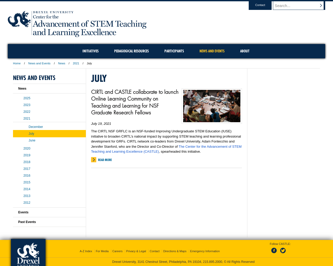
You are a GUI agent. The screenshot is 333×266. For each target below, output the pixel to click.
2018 (26, 162)
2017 (26, 169)
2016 (26, 175)
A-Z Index (86, 251)
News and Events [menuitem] (212, 51)
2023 (26, 105)
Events (23, 212)
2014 (26, 189)
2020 (26, 148)
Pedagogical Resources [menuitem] (131, 51)
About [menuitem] (244, 51)
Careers (117, 251)
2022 (26, 112)
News (61, 63)
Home (17, 63)
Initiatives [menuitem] (90, 51)
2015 (26, 182)
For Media (102, 251)
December (36, 127)
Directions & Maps (174, 251)
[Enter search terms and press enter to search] (301, 5)
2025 (26, 98)
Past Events (27, 222)
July (31, 133)
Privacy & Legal (136, 251)
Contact (265, 5)
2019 (26, 155)
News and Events (39, 63)
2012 (26, 203)
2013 (26, 196)
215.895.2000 (212, 262)
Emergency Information (205, 251)
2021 (76, 63)
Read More (105, 160)
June (32, 140)
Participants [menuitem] (174, 51)
